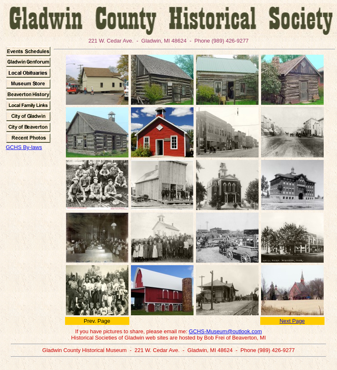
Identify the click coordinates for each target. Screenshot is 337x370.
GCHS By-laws (24, 147)
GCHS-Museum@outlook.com (225, 331)
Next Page (292, 321)
